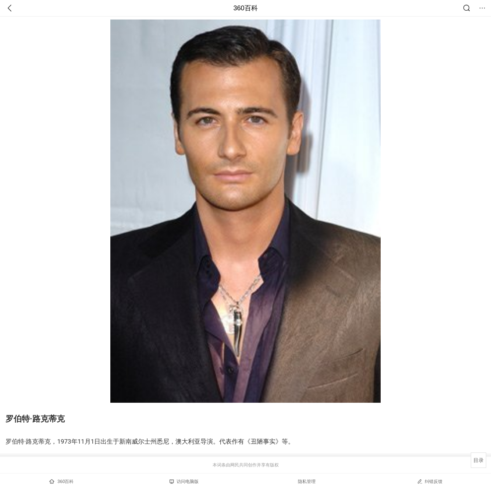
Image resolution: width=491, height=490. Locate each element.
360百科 (245, 8)
